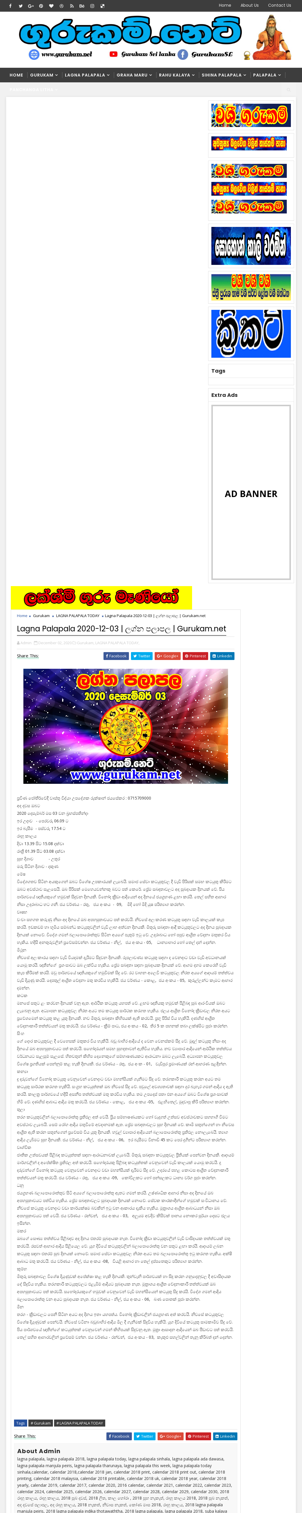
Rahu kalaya (174, 75)
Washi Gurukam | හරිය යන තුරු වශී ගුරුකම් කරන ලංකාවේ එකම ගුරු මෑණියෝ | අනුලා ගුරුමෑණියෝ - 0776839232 (147, 1372)
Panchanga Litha (32, 90)
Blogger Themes (106, 1497)
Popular (250, 727)
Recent (222, 727)
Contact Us (279, 5)
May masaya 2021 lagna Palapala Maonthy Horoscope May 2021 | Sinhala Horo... (145, 1453)
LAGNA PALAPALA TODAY (79, 132)
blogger (44, 1219)
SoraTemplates (42, 1497)
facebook (172, 1219)
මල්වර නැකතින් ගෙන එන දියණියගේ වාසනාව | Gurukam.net (160, 1424)
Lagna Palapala (85, 75)
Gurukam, (87, 177)
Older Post (188, 1202)
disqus (108, 1219)
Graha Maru (132, 75)
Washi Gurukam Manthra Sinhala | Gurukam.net (155, 1400)
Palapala (265, 75)
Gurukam (42, 75)
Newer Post (27, 1202)
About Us (250, 5)
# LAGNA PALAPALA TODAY (81, 1033)
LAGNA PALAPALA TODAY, (118, 177)
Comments (278, 727)
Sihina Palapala (222, 75)
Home (225, 5)
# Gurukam (42, 1033)
